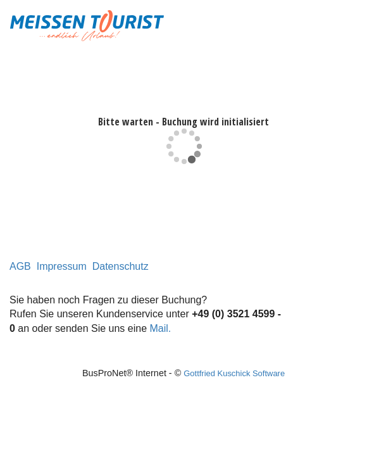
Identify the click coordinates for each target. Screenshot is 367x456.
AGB (20, 266)
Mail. (160, 328)
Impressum (62, 266)
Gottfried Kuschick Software (234, 373)
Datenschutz (120, 266)
